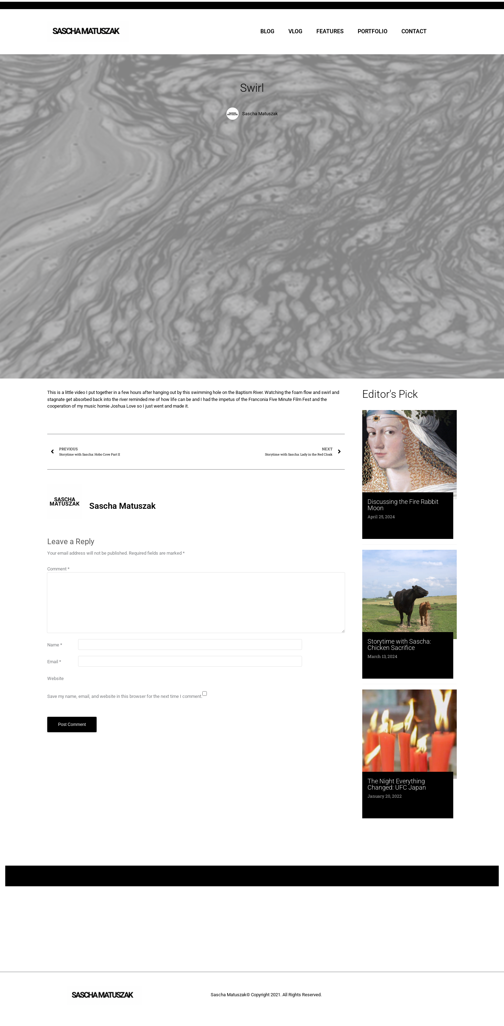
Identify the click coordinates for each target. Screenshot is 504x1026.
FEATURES (330, 31)
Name (54, 644)
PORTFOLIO (372, 31)
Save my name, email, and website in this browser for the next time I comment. (124, 696)
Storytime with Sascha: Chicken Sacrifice (399, 644)
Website (55, 678)
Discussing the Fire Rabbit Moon (403, 505)
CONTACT (414, 31)
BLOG (267, 31)
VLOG (295, 31)
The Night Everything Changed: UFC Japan (397, 784)
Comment (58, 568)
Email (54, 661)
